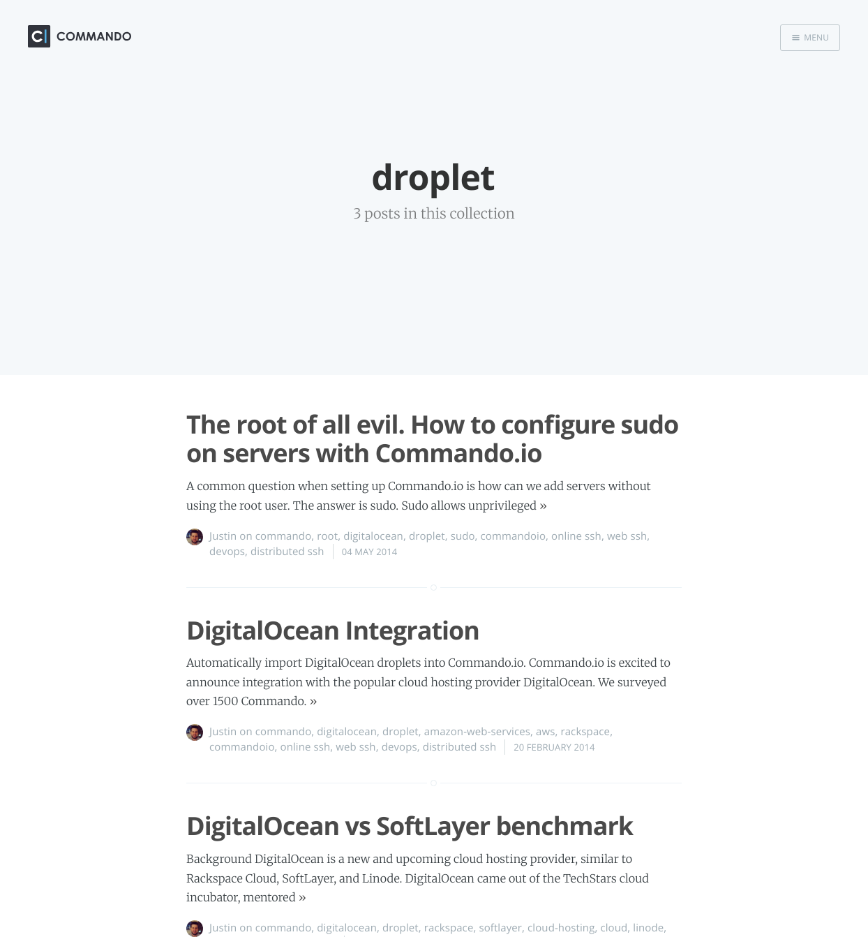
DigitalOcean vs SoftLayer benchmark (409, 826)
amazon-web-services (477, 732)
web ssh (627, 536)
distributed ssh (287, 552)
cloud (613, 928)
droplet (427, 536)
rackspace (585, 732)
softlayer (500, 928)
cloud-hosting (560, 928)
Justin (223, 536)
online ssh (576, 536)
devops (227, 552)
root (327, 536)
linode (648, 928)
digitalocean (373, 536)
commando (283, 536)
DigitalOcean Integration (332, 630)
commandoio (513, 536)
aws (545, 732)
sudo (463, 536)
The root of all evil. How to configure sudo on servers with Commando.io (432, 438)
